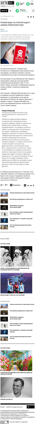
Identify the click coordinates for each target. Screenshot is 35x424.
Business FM (4, 31)
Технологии (4, 19)
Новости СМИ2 (4, 239)
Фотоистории (5, 244)
